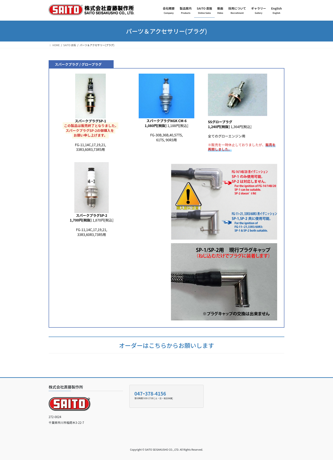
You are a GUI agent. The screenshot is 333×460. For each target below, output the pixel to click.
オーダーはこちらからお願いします (166, 345)
